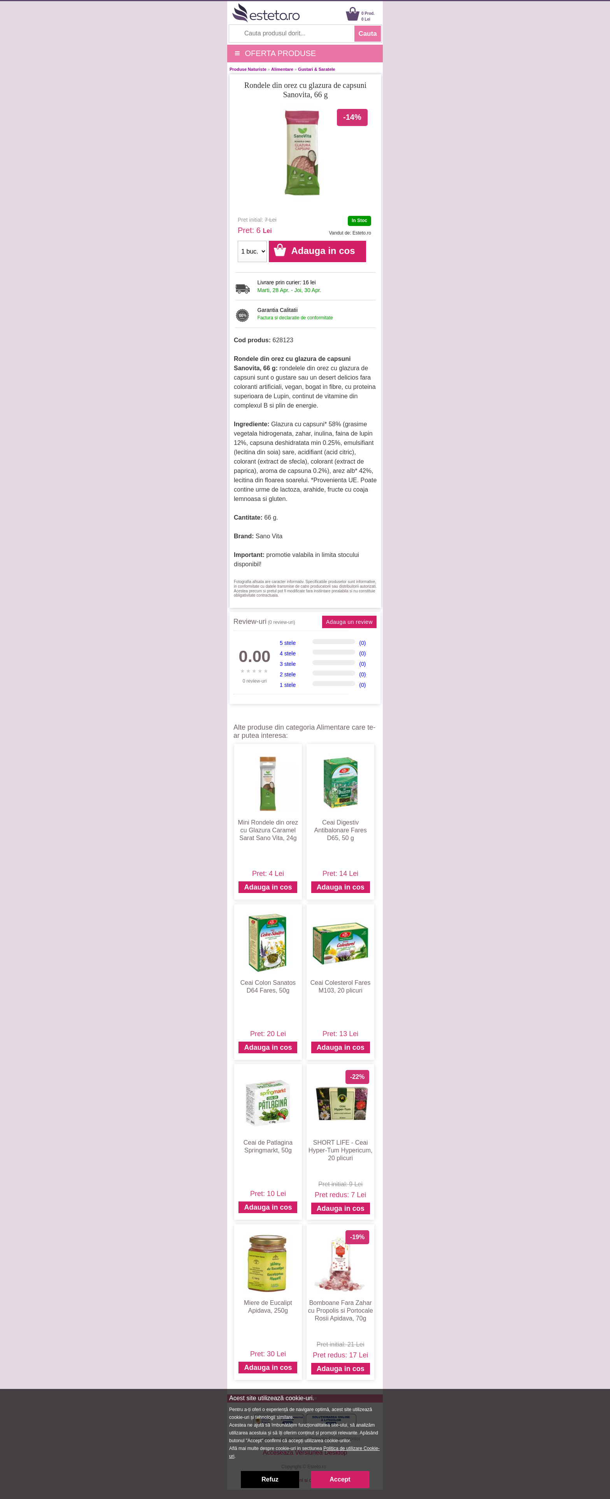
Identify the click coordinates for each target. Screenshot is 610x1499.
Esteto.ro (361, 233)
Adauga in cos (268, 887)
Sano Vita (269, 536)
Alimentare (282, 69)
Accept (340, 1479)
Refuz (270, 1479)
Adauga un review (349, 622)
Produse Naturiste (248, 69)
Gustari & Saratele (316, 69)
